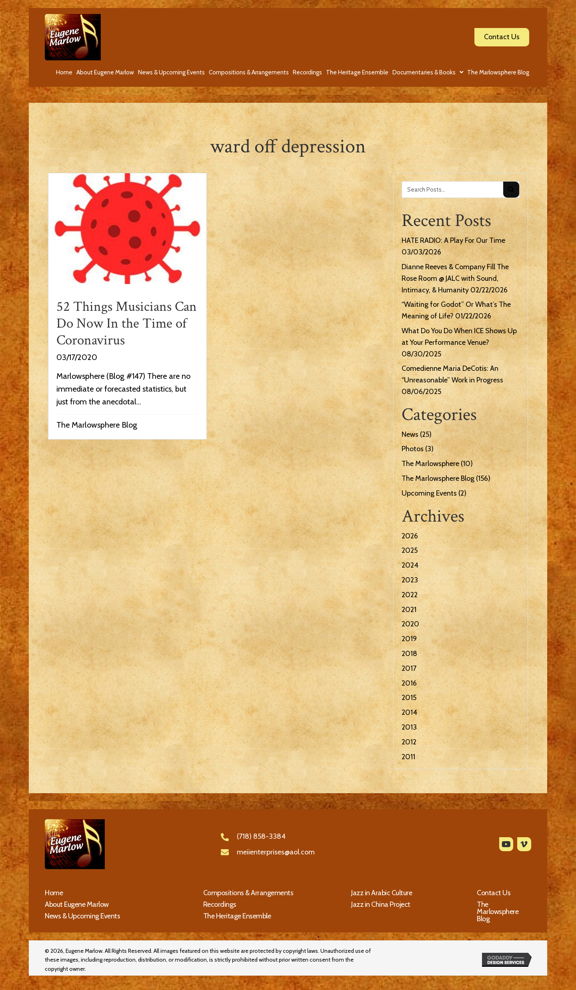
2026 (410, 536)
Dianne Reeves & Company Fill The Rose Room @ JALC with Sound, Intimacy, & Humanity (455, 278)
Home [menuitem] (54, 892)
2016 (409, 683)
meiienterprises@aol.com (276, 852)
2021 (409, 609)
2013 (409, 727)
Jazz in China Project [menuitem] (380, 904)
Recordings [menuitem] (219, 904)
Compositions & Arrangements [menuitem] (248, 892)
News (410, 434)
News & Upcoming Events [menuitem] (82, 916)
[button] (506, 844)
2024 (410, 565)
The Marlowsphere (430, 463)
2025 (410, 550)
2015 (409, 697)
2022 (410, 594)
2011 (408, 756)
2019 (409, 638)
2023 (410, 580)
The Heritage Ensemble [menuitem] (237, 916)
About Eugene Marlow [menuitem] (77, 904)
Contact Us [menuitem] (493, 892)
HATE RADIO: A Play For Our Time (453, 240)
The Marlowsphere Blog (96, 425)
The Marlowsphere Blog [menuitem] (497, 911)
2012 (409, 742)
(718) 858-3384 (261, 836)
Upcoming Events (429, 493)
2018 (409, 653)
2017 (409, 668)
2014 (409, 712)
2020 (410, 624)
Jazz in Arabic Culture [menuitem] (381, 892)
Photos (413, 448)
